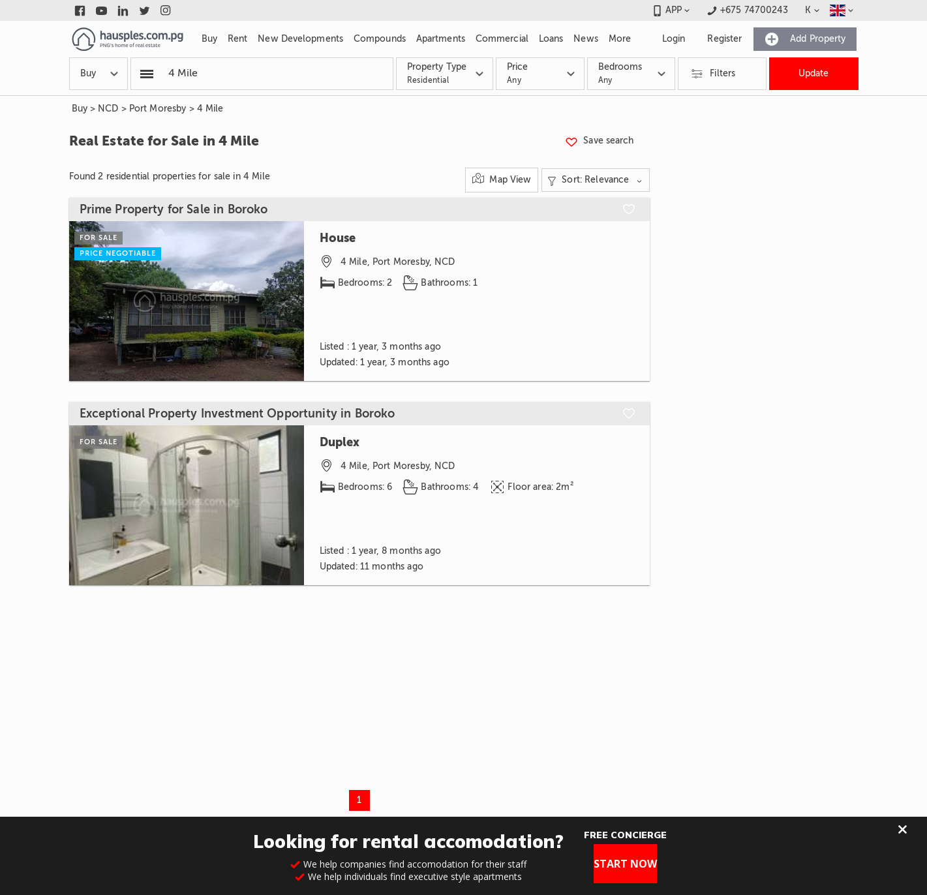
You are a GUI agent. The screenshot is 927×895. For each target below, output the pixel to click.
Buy (79, 109)
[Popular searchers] (147, 74)
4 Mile (210, 109)
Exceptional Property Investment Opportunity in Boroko (237, 413)
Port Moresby (158, 109)
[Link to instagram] (166, 10)
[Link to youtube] (101, 10)
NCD (108, 109)
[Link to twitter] (144, 10)
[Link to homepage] (127, 39)
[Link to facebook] (80, 10)
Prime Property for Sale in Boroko (174, 209)
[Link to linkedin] (123, 10)
